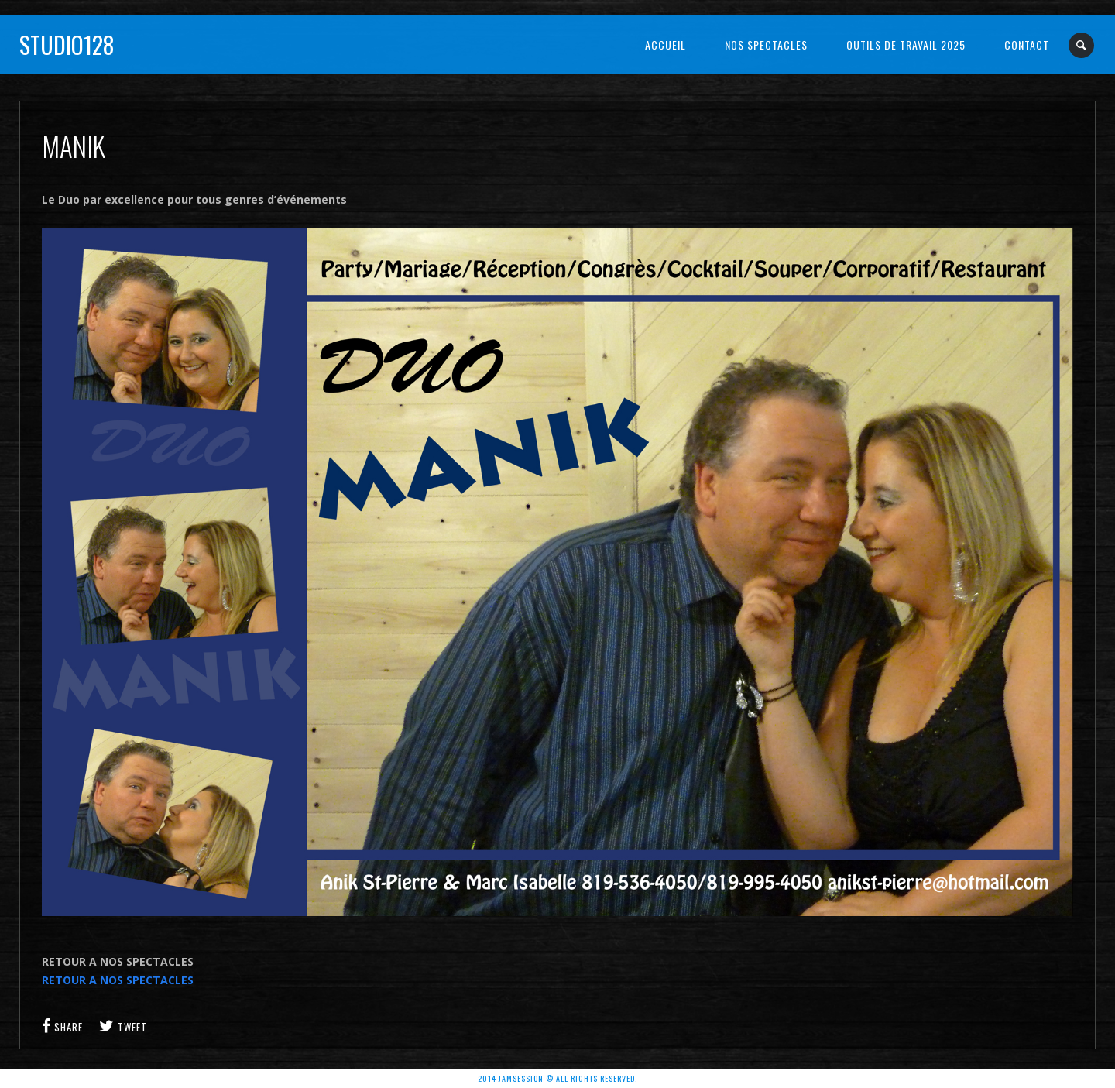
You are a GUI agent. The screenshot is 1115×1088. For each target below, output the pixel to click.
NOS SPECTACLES (766, 44)
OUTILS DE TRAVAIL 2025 (906, 44)
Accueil (665, 44)
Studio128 (67, 44)
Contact (1026, 44)
